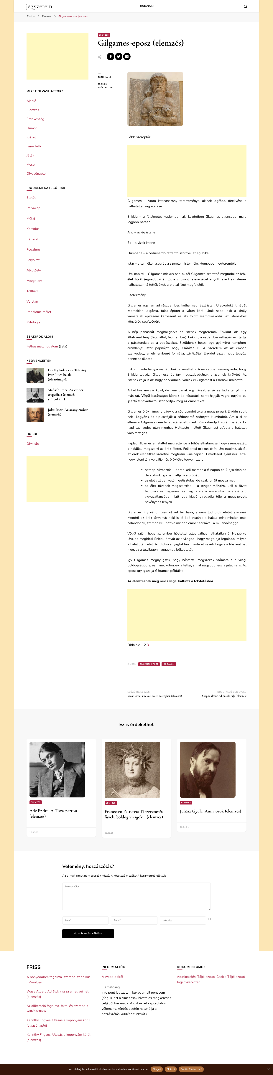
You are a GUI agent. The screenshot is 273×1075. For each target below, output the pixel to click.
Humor (32, 128)
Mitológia (33, 322)
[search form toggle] (245, 6)
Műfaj (31, 218)
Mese (31, 164)
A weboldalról (112, 977)
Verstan (32, 301)
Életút (31, 197)
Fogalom (33, 249)
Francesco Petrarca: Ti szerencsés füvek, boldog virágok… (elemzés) (134, 814)
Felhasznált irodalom (42, 346)
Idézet (31, 137)
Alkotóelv (34, 270)
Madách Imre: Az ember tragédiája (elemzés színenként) (65, 394)
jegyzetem (39, 6)
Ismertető (34, 146)
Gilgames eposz (149, 664)
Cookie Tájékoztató (230, 977)
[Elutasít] (268, 1069)
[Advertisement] (186, 171)
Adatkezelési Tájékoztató (196, 977)
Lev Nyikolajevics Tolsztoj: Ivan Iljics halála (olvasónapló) (67, 375)
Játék (30, 155)
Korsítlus (33, 229)
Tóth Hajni (104, 77)
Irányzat (32, 239)
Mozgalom (34, 280)
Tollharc (32, 291)
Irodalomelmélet (39, 312)
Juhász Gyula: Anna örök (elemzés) (210, 811)
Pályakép (33, 208)
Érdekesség (35, 119)
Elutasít (171, 1069)
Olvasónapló (36, 173)
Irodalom (146, 6)
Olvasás (33, 443)
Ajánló (31, 101)
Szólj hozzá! (110, 87)
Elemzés (104, 35)
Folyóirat (33, 260)
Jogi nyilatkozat (188, 982)
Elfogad (156, 1069)
